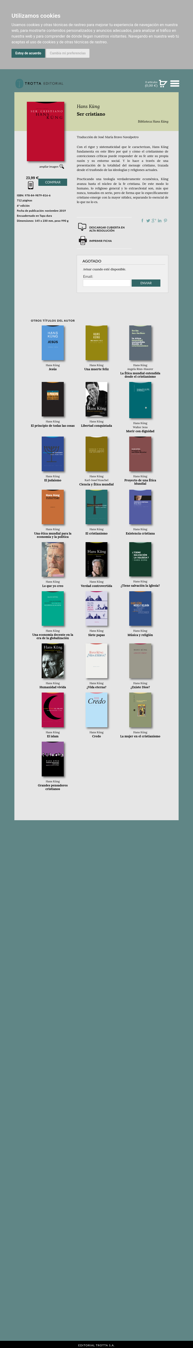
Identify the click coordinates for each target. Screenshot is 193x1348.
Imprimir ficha (100, 240)
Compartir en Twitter (148, 220)
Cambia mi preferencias (68, 53)
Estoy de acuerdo (28, 53)
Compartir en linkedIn (160, 220)
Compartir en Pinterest (165, 220)
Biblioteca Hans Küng (153, 121)
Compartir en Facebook (142, 220)
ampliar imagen (48, 166)
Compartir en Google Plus (154, 220)
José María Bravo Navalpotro (118, 137)
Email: (88, 276)
